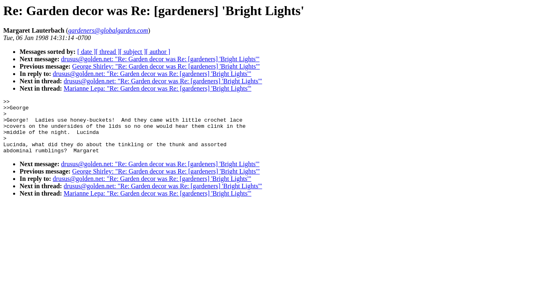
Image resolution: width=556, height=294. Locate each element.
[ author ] (158, 51)
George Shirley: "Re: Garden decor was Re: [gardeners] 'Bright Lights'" (166, 66)
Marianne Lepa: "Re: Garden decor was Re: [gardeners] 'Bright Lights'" (157, 88)
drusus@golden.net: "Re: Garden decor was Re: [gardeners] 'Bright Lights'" (160, 59)
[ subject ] (133, 51)
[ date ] (86, 51)
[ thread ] (108, 51)
